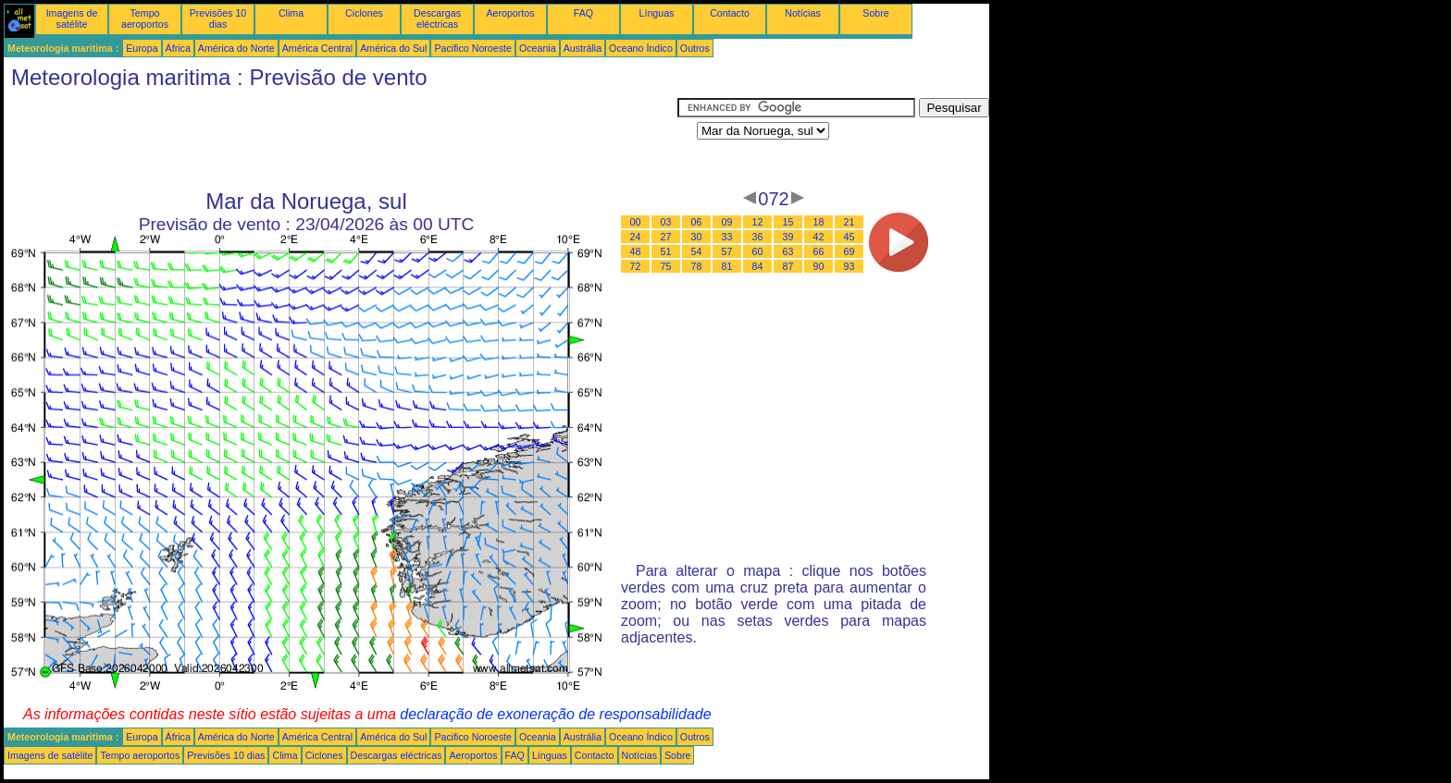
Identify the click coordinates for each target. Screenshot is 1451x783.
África (178, 48)
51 (666, 251)
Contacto (730, 12)
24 (635, 236)
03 (666, 221)
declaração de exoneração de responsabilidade (555, 714)
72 (635, 266)
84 (757, 266)
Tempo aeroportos (144, 18)
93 (849, 266)
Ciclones (364, 12)
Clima (291, 12)
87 (788, 266)
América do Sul (393, 48)
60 (757, 251)
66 (819, 251)
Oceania (537, 48)
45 (849, 236)
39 (788, 236)
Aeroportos (510, 12)
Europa (141, 48)
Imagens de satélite (72, 18)
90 (819, 266)
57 (727, 251)
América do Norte (236, 48)
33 (727, 236)
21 (849, 221)
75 (666, 266)
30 (696, 236)
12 (757, 221)
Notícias (803, 12)
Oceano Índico (641, 48)
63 (788, 251)
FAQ (583, 12)
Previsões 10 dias (218, 18)
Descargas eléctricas (437, 18)
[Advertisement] (340, 139)
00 (635, 221)
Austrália (582, 48)
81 (727, 266)
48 (635, 251)
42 (819, 236)
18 (819, 221)
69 (849, 251)
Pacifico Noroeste (473, 48)
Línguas (657, 12)
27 (666, 236)
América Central (317, 48)
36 (757, 236)
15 (788, 221)
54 (696, 251)
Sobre (875, 12)
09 (727, 221)
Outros (695, 48)
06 (696, 221)
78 (696, 266)
